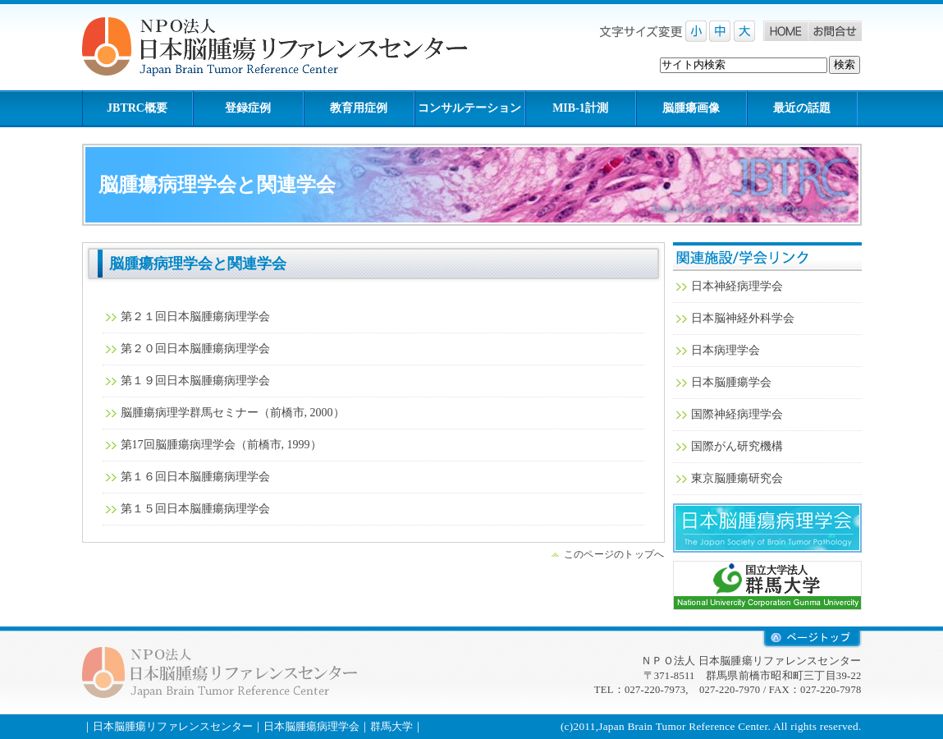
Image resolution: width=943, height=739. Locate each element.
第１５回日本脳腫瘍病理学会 (195, 509)
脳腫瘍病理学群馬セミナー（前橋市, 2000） (233, 412)
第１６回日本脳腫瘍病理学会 (195, 476)
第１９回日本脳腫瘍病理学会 (195, 380)
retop (812, 639)
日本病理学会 (725, 350)
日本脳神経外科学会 (742, 318)
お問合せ (835, 31)
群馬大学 (767, 585)
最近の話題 (802, 108)
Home (785, 31)
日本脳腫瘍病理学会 (767, 528)
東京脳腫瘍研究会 (737, 478)
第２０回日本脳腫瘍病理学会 (195, 348)
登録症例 (248, 108)
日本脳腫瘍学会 (731, 382)
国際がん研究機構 (737, 446)
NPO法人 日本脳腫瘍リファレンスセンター (287, 47)
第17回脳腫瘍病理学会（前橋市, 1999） (221, 444)
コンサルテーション (469, 108)
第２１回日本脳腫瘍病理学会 (195, 316)
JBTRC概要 (137, 108)
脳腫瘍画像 (691, 108)
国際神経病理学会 (737, 414)
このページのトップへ (614, 554)
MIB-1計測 (580, 108)
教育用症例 (358, 108)
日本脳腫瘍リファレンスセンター (173, 726)
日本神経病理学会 (737, 286)
